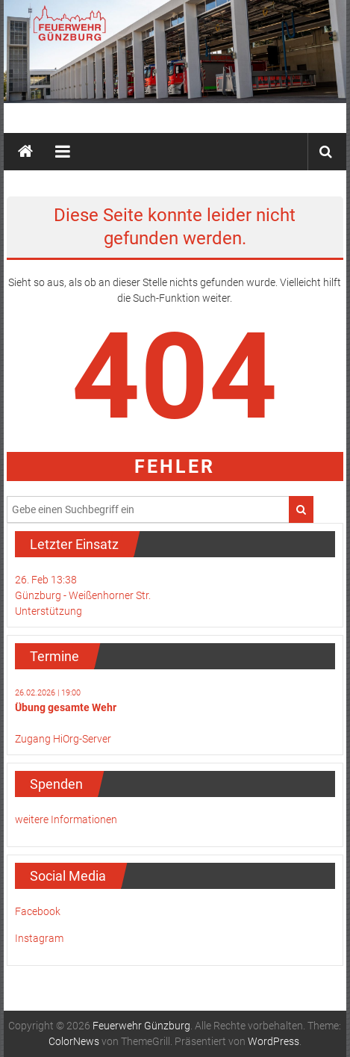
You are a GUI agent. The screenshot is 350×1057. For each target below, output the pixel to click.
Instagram (39, 938)
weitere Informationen (66, 819)
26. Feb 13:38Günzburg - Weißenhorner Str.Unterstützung (83, 595)
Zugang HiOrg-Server (63, 739)
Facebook (37, 911)
